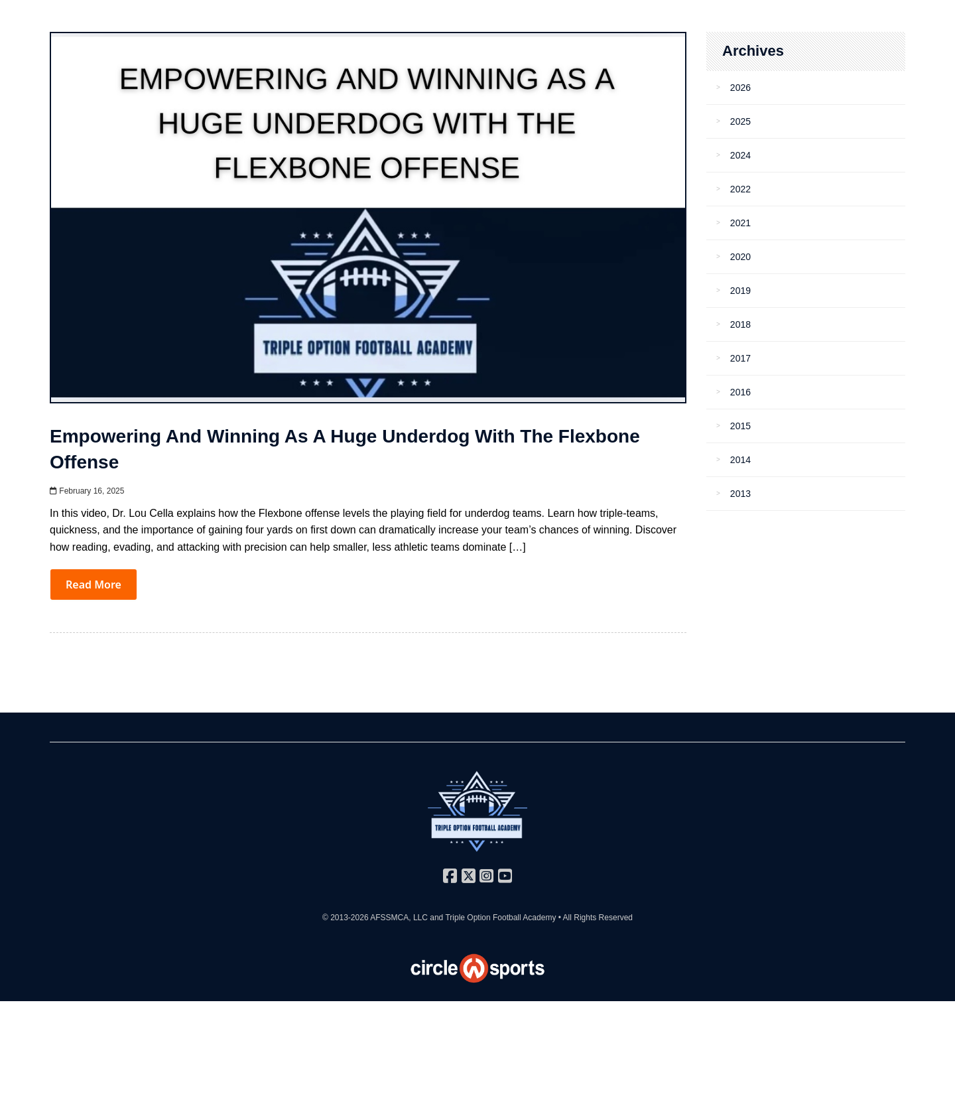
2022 (740, 189)
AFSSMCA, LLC (399, 917)
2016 (740, 392)
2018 (740, 324)
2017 (740, 358)
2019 (740, 290)
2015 (740, 426)
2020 (740, 256)
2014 (740, 459)
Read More (93, 584)
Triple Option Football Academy (500, 917)
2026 (740, 87)
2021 (740, 223)
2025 (740, 121)
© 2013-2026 (346, 917)
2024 (740, 155)
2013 (740, 493)
